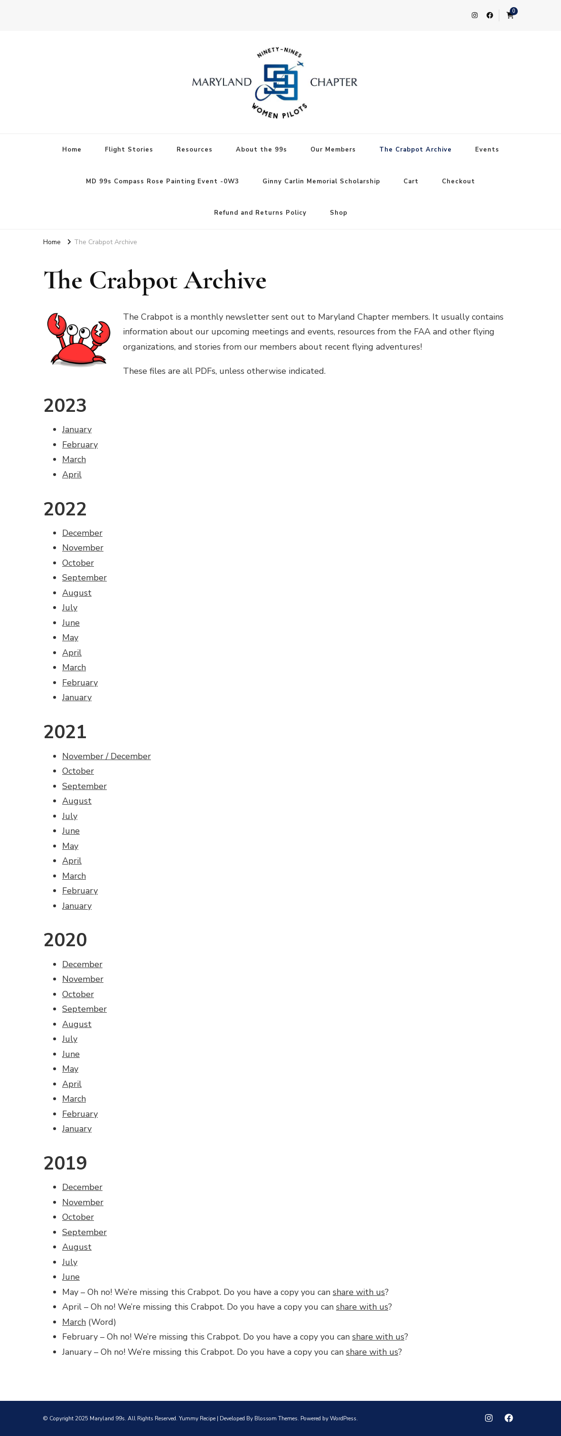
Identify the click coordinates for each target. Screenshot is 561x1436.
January (77, 429)
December (82, 533)
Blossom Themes (276, 1418)
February (80, 444)
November (82, 547)
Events (487, 149)
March (74, 459)
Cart (411, 181)
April (72, 474)
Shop (338, 213)
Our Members (333, 149)
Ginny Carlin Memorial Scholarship (321, 181)
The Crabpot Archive (415, 149)
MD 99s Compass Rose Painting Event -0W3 (162, 181)
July (69, 607)
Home (72, 149)
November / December (106, 756)
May (70, 637)
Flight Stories (129, 149)
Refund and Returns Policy (260, 213)
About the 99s (261, 149)
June (71, 622)
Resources (195, 149)
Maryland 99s (107, 1418)
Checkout (458, 181)
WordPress (343, 1418)
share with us (359, 1292)
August (77, 593)
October (78, 563)
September (84, 577)
